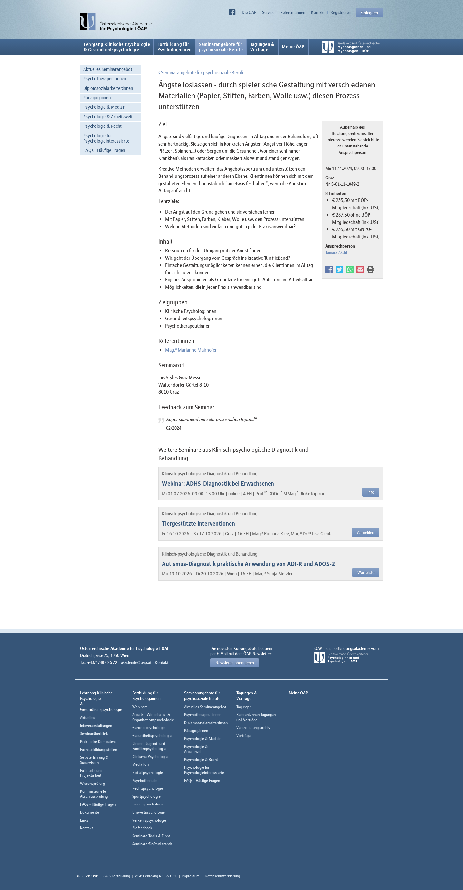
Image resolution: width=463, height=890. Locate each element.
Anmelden (365, 532)
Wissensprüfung (92, 783)
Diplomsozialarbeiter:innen (108, 88)
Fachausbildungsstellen (98, 749)
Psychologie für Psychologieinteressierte (106, 138)
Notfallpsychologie (147, 772)
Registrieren (340, 12)
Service (268, 12)
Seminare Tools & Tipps (151, 836)
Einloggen (369, 12)
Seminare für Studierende (152, 843)
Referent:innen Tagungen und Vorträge (256, 717)
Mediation (140, 764)
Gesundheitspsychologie (152, 735)
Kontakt (318, 12)
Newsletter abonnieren (234, 662)
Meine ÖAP (293, 46)
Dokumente (89, 812)
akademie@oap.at (136, 662)
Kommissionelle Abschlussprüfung (94, 794)
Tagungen (243, 706)
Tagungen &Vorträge (262, 47)
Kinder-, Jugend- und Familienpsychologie (149, 746)
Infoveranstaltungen (96, 725)
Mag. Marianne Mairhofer (191, 350)
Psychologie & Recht (102, 126)
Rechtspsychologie (147, 788)
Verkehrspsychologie (149, 820)
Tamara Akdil (336, 252)
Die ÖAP (249, 12)
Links (84, 820)
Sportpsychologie (146, 796)
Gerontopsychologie (148, 727)
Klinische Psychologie (150, 756)
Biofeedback (142, 827)
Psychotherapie (144, 780)
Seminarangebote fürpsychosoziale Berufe (221, 47)
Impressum (191, 876)
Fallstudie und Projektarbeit (91, 773)
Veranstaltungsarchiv (253, 727)
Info (370, 492)
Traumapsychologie (148, 804)
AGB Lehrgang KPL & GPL (156, 876)
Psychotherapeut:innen (104, 78)
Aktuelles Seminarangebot (107, 69)
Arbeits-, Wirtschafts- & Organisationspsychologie (153, 717)
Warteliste (365, 572)
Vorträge (243, 735)
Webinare (140, 706)
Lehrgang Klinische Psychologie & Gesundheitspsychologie (117, 47)
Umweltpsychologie (148, 812)
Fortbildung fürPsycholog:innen (174, 47)
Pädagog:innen (97, 97)
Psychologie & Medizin (104, 107)
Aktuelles (87, 717)
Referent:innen (292, 12)
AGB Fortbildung (116, 876)
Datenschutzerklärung (222, 876)
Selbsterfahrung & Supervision (94, 760)
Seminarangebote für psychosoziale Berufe (201, 72)
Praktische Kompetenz (98, 741)
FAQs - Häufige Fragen (104, 150)
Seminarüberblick (94, 733)
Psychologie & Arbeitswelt (108, 116)
